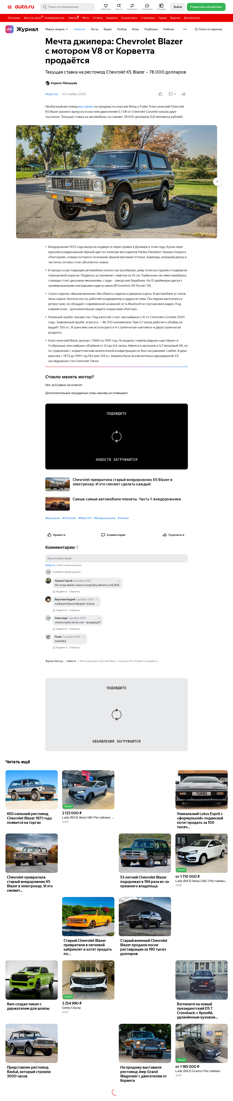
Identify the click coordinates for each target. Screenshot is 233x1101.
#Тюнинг (123, 518)
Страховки (148, 18)
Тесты (94, 29)
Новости (79, 29)
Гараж (162, 18)
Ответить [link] (74, 591)
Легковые (14, 18)
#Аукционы (52, 518)
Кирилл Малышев (61, 83)
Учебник (168, 29)
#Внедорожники (104, 518)
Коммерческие (54, 18)
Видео (108, 29)
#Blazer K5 (85, 518)
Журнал (175, 18)
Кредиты (112, 18)
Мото (85, 18)
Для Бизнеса (192, 18)
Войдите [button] (50, 565)
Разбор (122, 29)
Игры (135, 29)
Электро (73, 18)
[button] (106, 6)
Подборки (151, 29)
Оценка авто (129, 18)
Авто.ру (24, 7)
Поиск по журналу (208, 29)
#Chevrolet (69, 518)
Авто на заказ (33, 17)
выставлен (86, 106)
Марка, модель (57, 29)
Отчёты (98, 18)
